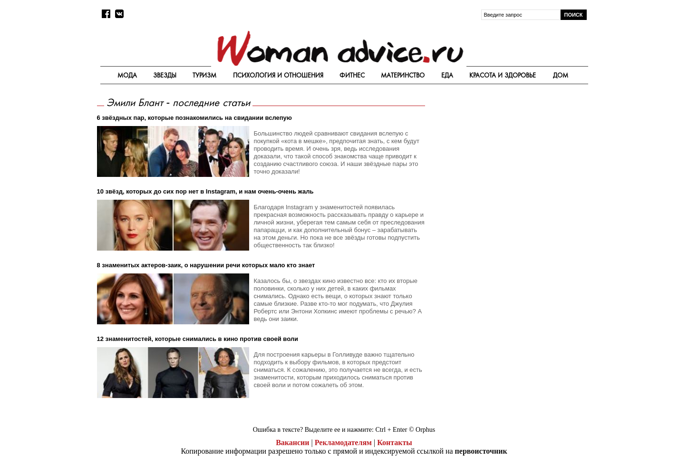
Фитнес (352, 75)
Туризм (204, 75)
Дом (560, 75)
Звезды (164, 75)
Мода (127, 75)
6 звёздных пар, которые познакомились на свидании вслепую (194, 117)
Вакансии (292, 442)
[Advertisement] (507, 162)
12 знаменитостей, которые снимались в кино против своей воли (198, 338)
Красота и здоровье (502, 75)
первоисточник (481, 451)
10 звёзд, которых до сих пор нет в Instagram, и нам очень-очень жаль (205, 191)
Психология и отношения (278, 75)
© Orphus (422, 429)
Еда (447, 75)
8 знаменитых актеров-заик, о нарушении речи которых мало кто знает (206, 265)
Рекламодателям (343, 442)
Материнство (403, 75)
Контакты (394, 442)
